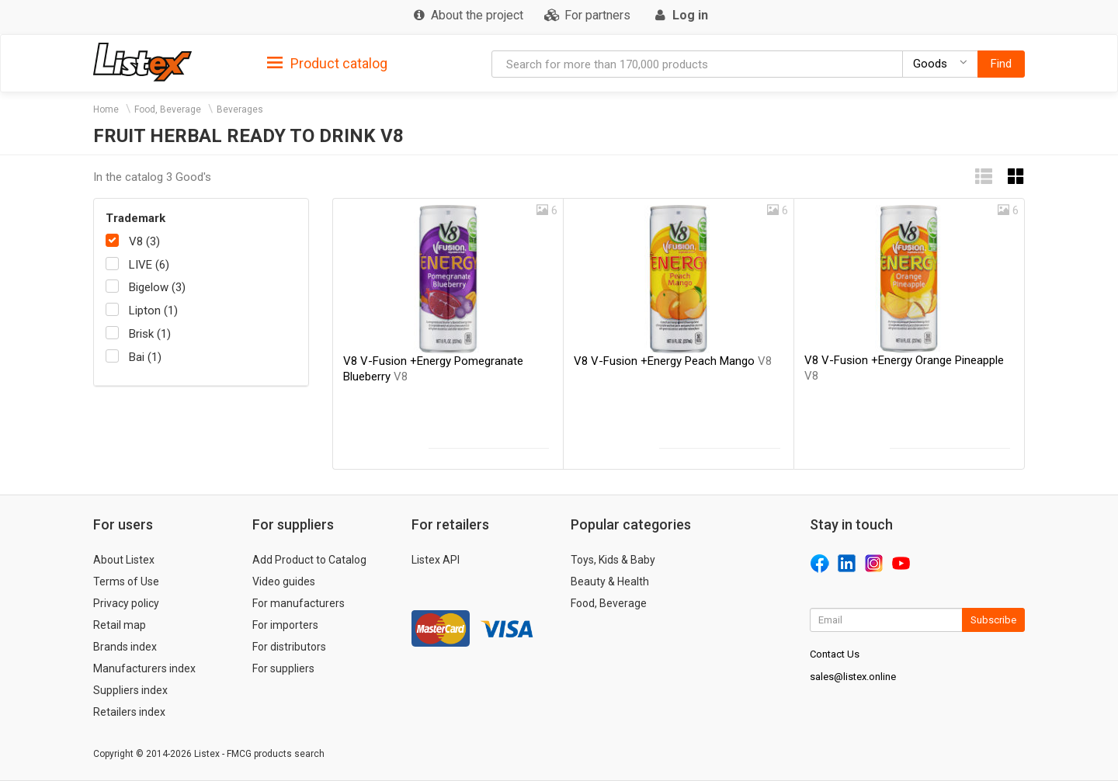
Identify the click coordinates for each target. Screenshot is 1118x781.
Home (106, 109)
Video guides (283, 581)
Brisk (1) (150, 334)
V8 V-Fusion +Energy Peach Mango (673, 361)
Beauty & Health (610, 581)
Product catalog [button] (327, 64)
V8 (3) (144, 241)
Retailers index (129, 712)
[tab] (327, 62)
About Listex (124, 560)
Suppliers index (130, 690)
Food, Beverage (167, 109)
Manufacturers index (144, 668)
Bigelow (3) (157, 287)
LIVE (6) (149, 265)
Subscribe (993, 620)
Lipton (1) (153, 311)
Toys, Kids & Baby (613, 560)
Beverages (240, 109)
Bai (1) (145, 357)
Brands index (125, 646)
